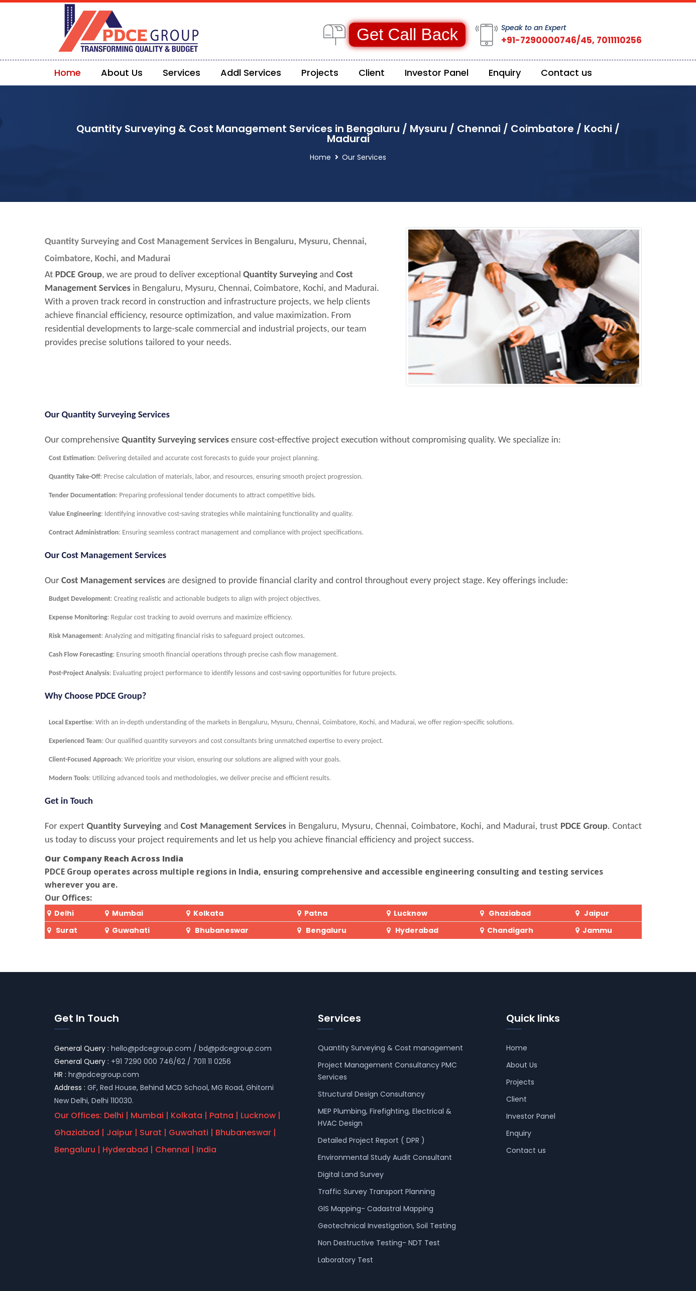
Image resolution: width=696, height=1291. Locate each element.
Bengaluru (325, 930)
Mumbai (127, 913)
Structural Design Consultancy (371, 1094)
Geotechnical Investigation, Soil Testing (387, 1226)
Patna (315, 913)
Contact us (566, 72)
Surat (66, 930)
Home (67, 72)
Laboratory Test (345, 1260)
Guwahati (131, 930)
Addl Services (250, 72)
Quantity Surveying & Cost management (390, 1048)
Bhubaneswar (221, 930)
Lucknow (410, 913)
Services (181, 72)
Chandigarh (510, 930)
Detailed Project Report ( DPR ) (371, 1140)
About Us (122, 72)
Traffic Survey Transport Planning (376, 1192)
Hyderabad (416, 930)
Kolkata (208, 913)
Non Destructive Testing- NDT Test (379, 1243)
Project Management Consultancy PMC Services (387, 1071)
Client (372, 72)
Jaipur (596, 913)
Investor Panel (437, 72)
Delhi (64, 913)
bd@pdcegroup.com (235, 1048)
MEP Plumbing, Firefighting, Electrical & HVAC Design (384, 1117)
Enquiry (505, 72)
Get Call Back (407, 34)
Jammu (597, 930)
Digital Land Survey (351, 1174)
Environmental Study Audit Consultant (385, 1157)
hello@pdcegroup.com (151, 1048)
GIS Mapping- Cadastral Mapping (375, 1209)
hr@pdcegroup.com (103, 1074)
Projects (319, 72)
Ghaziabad (510, 913)
